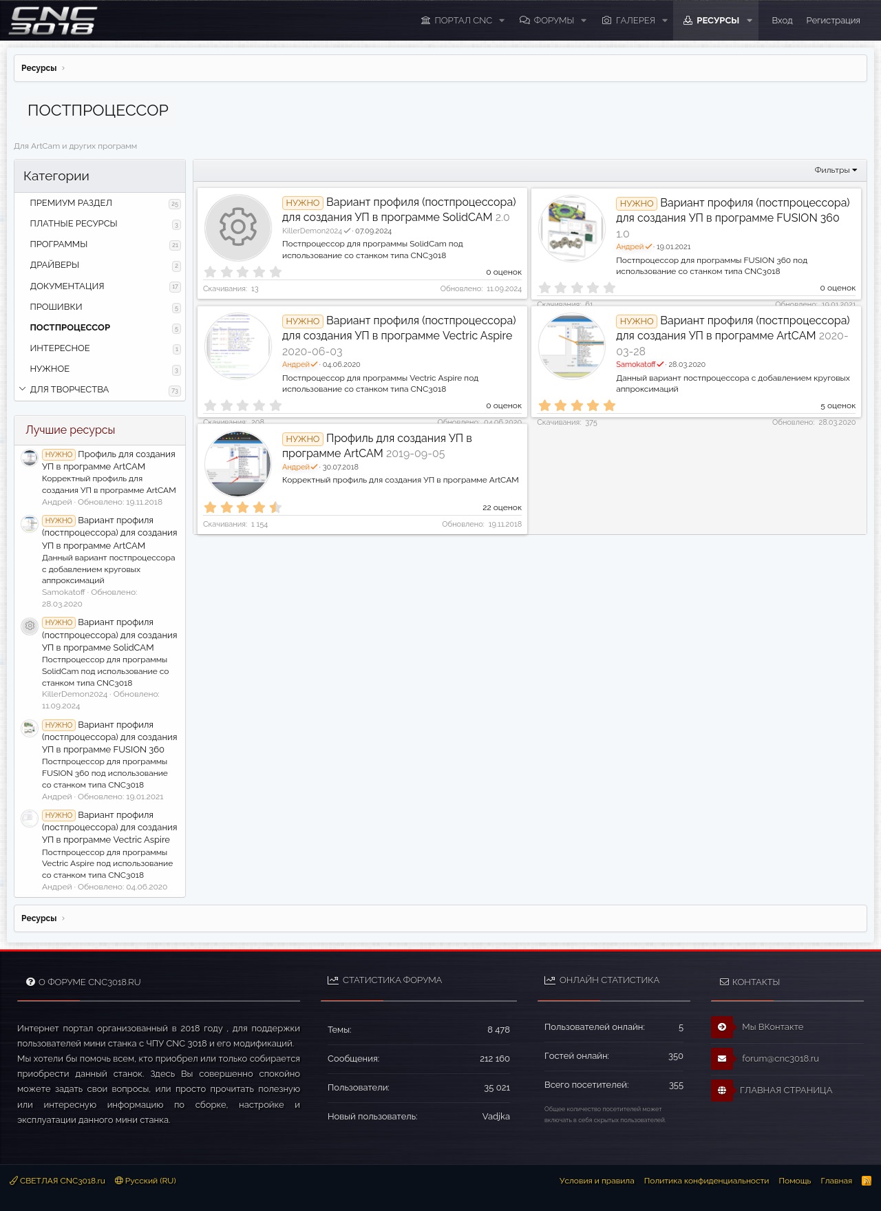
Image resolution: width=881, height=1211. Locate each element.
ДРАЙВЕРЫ (54, 265)
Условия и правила (597, 1181)
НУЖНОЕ (50, 369)
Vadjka (496, 1116)
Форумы (554, 20)
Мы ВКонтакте (757, 1027)
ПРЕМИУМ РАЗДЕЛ (71, 203)
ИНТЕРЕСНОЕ (59, 348)
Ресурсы (718, 20)
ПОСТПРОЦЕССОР (70, 327)
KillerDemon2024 (317, 231)
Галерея (635, 20)
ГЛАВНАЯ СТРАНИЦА (771, 1091)
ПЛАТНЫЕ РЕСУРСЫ (73, 223)
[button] (501, 21)
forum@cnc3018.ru (765, 1059)
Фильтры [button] (832, 170)
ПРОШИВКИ (56, 307)
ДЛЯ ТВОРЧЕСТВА (69, 389)
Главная (836, 1181)
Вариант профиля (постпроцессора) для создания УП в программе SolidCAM (109, 634)
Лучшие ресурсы (70, 429)
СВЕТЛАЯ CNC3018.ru (57, 1181)
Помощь (794, 1181)
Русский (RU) (145, 1181)
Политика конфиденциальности (706, 1181)
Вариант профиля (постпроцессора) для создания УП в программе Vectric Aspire (109, 827)
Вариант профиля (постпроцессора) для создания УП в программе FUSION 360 (109, 737)
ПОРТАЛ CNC (464, 20)
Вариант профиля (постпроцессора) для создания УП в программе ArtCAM (109, 532)
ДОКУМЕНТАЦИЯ (67, 286)
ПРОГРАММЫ (58, 244)
